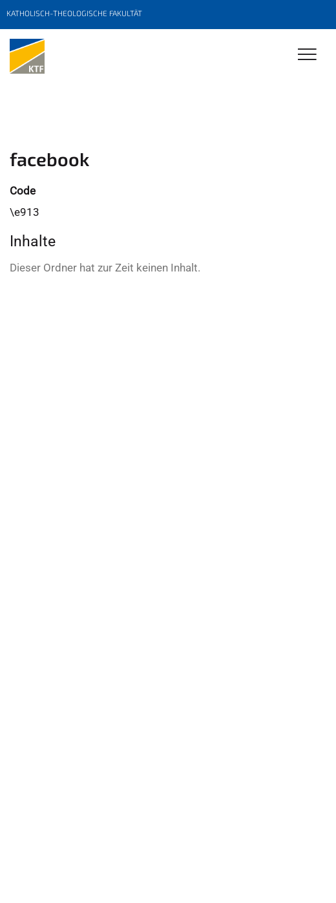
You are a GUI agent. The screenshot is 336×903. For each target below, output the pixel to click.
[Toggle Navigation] (307, 55)
